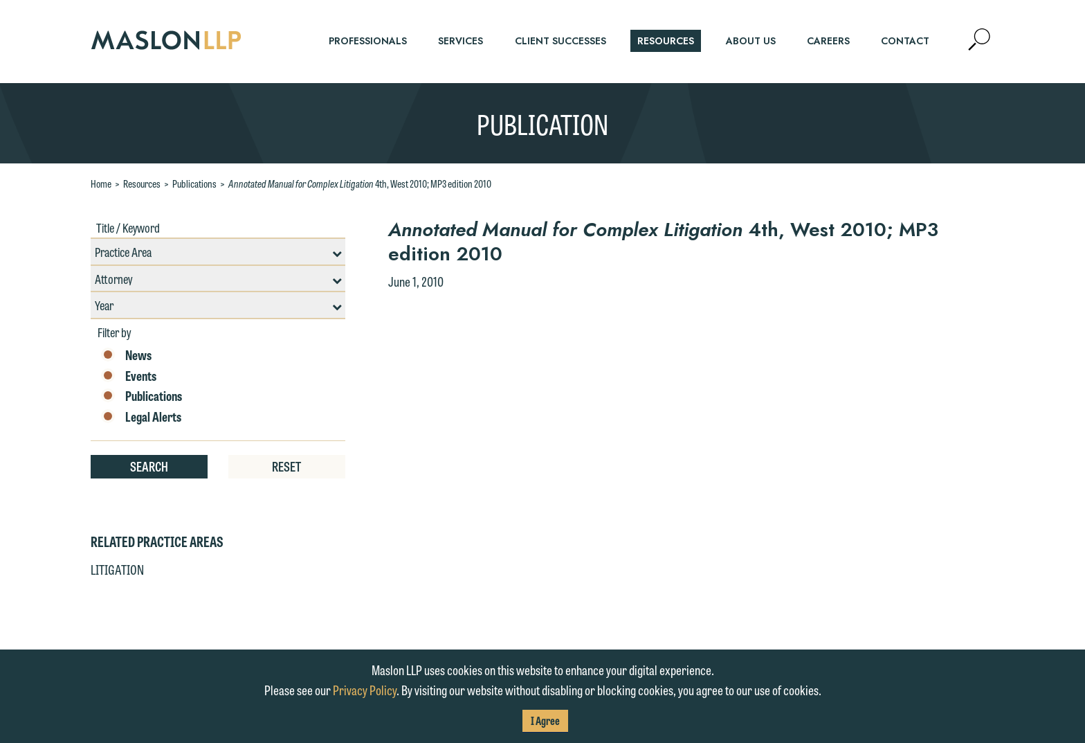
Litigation (117, 569)
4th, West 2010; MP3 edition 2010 (359, 183)
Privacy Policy (364, 689)
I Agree (545, 720)
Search (149, 466)
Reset (286, 466)
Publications (194, 183)
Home (101, 183)
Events (128, 376)
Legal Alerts (141, 416)
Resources (142, 183)
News (126, 355)
